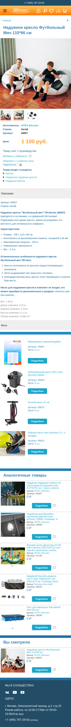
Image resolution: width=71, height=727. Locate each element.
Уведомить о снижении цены (18, 161)
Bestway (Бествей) (43, 584)
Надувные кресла (15, 181)
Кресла (10, 173)
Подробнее (37, 361)
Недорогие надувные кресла (21, 177)
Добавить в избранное (15, 156)
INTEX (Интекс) (29, 125)
